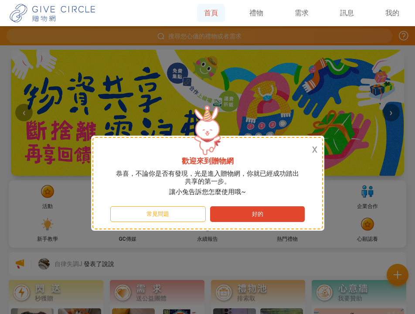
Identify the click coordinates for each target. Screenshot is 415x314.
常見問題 (157, 214)
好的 (257, 214)
